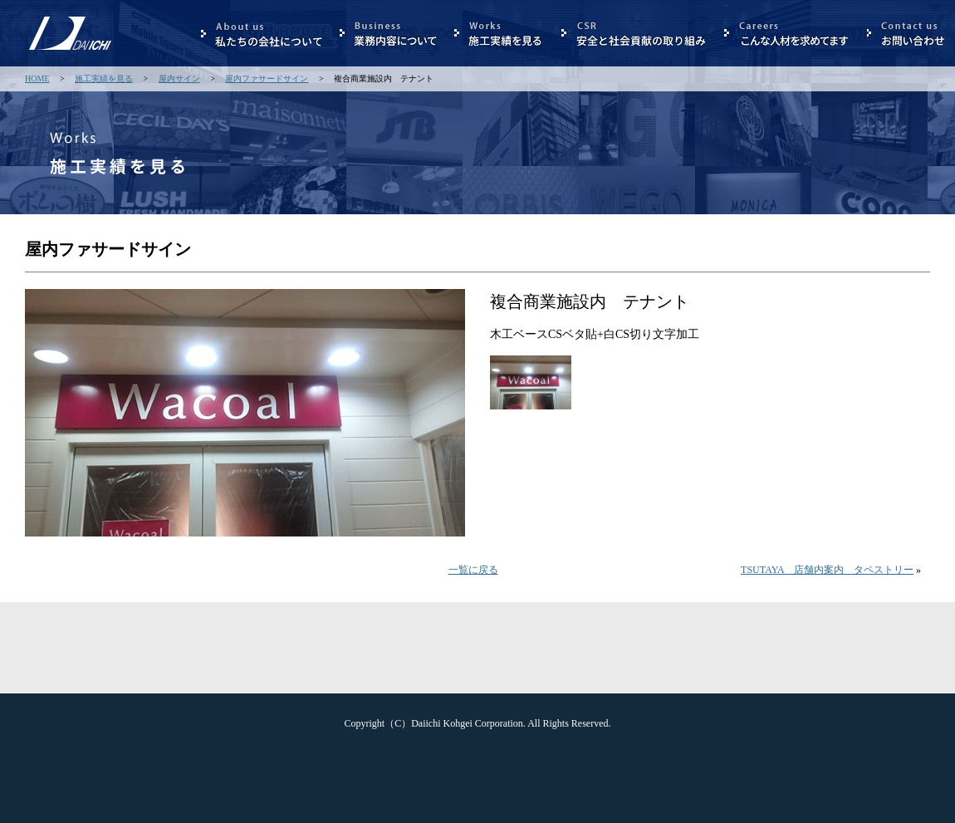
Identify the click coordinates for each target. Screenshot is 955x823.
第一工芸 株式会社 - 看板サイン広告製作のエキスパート (70, 58)
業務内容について (388, 33)
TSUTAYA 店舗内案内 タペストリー (827, 570)
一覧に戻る (473, 570)
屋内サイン (179, 78)
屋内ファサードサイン (266, 78)
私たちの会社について (262, 33)
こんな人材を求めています (787, 33)
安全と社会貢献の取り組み (634, 33)
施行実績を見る (499, 33)
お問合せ (907, 33)
